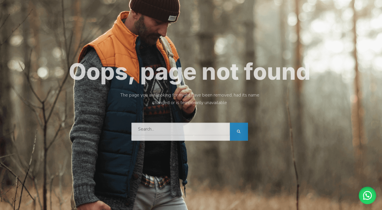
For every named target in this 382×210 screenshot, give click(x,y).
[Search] (239, 130)
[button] (367, 195)
